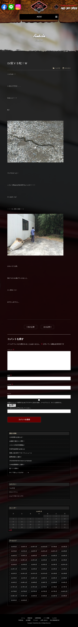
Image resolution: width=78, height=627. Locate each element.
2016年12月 (64, 591)
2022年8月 (24, 569)
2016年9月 (34, 596)
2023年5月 (14, 564)
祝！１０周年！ (14, 468)
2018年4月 (54, 582)
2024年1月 (64, 555)
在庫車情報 (38, 618)
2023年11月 (24, 560)
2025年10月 (44, 546)
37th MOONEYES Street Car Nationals (20, 461)
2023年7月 (54, 560)
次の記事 (47, 327)
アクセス (35, 620)
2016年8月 (44, 596)
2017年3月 (34, 591)
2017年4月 (24, 591)
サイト (9, 393)
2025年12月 (34, 546)
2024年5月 (24, 555)
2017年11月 (24, 587)
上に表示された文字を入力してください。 (19, 408)
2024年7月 (14, 555)
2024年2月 (54, 555)
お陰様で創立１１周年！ (17, 441)
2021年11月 (34, 573)
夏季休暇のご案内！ (15, 457)
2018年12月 (24, 582)
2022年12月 (64, 564)
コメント (10, 349)
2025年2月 (24, 551)
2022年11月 (14, 569)
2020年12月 (34, 578)
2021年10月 (44, 573)
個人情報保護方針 (55, 620)
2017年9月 (44, 587)
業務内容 (30, 618)
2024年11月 (54, 551)
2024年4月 (34, 555)
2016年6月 (64, 596)
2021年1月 (24, 578)
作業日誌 (20, 620)
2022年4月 (44, 569)
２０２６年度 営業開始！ (17, 445)
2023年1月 (54, 564)
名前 (9, 375)
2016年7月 (54, 596)
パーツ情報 (46, 618)
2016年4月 (24, 600)
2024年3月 (44, 555)
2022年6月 (34, 569)
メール (10, 384)
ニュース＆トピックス (16, 496)
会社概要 (28, 620)
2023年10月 (34, 560)
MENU (46, 17)
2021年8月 (64, 573)
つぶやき (57, 68)
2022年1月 (14, 573)
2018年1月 (64, 582)
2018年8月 (34, 582)
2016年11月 (14, 596)
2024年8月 (64, 551)
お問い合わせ (44, 620)
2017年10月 (34, 587)
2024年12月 (44, 551)
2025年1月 (34, 551)
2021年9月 (54, 573)
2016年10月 (24, 596)
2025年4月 (14, 551)
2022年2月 (64, 569)
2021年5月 (14, 578)
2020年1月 (54, 578)
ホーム (23, 618)
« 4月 (10, 530)
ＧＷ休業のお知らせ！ (16, 437)
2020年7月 (44, 578)
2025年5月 (64, 546)
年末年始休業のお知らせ (17, 449)
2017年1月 (54, 591)
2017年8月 (54, 587)
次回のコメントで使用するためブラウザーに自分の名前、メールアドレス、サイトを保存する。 (34, 402)
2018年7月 (44, 582)
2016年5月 (14, 600)
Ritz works (39, 7)
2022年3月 (54, 569)
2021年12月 (24, 573)
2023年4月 (24, 564)
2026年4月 (14, 546)
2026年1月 (24, 546)
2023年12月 (14, 560)
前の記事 (31, 327)
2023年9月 (44, 560)
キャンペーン (13, 492)
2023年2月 (44, 564)
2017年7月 (64, 587)
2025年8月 (54, 546)
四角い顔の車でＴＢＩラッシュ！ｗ (20, 453)
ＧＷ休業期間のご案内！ (17, 464)
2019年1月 (14, 582)
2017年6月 (14, 591)
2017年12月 (14, 587)
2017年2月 (44, 591)
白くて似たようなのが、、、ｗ (19, 472)
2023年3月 (34, 564)
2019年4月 (64, 578)
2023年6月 (64, 560)
